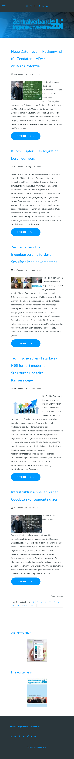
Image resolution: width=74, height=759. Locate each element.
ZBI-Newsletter (21, 633)
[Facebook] (35, 5)
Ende (32, 605)
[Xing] (28, 736)
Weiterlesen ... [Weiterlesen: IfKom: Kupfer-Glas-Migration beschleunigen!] (25, 232)
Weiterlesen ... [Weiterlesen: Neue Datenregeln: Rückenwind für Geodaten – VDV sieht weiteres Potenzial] (25, 136)
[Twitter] (39, 5)
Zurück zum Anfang (37, 747)
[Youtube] (27, 5)
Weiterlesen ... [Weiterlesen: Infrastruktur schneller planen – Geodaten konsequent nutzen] (25, 581)
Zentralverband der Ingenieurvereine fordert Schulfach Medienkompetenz (34, 254)
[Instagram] (31, 5)
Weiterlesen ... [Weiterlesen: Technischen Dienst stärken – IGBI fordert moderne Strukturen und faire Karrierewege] (25, 477)
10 (18, 605)
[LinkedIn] (44, 5)
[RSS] (47, 5)
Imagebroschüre (21, 672)
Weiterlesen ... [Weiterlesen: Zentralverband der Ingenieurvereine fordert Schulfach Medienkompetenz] (25, 343)
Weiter (24, 605)
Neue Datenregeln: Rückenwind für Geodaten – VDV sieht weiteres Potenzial (36, 58)
